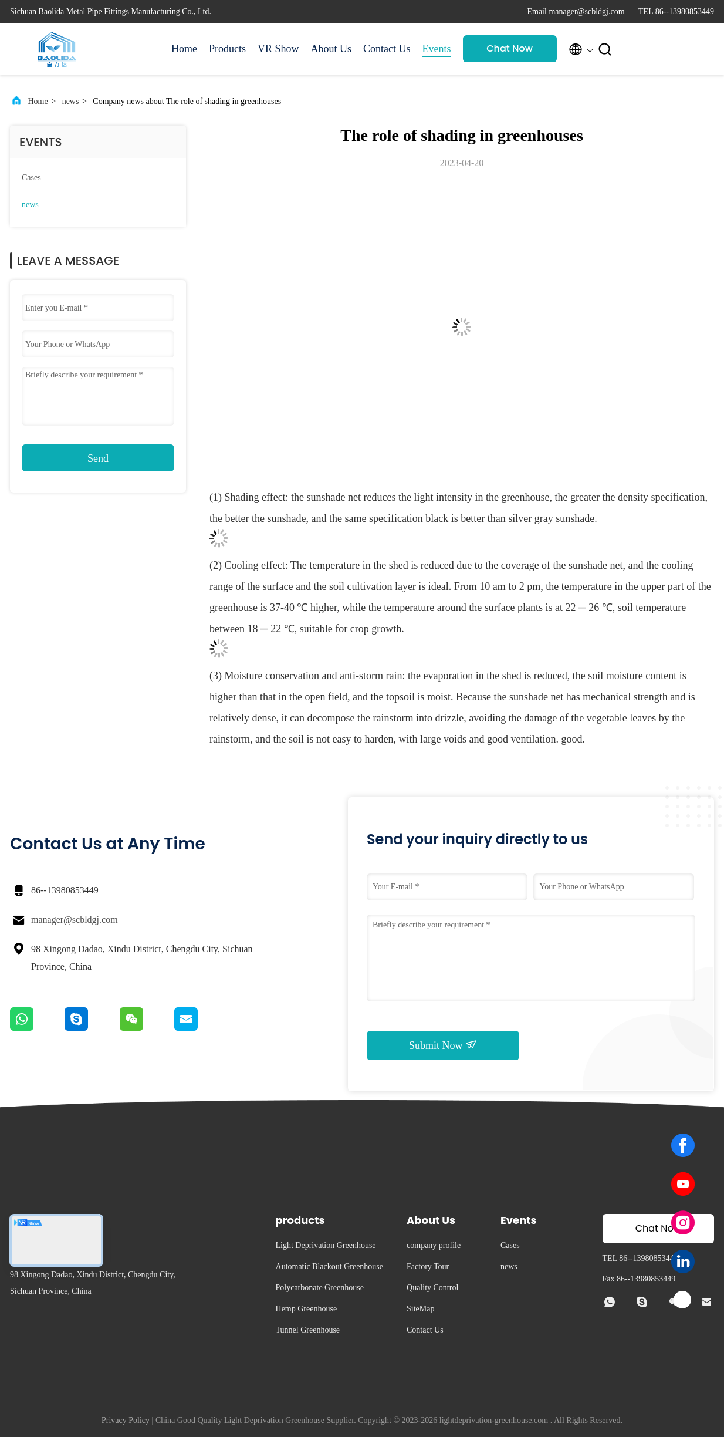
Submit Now (443, 1044)
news (70, 101)
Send (98, 458)
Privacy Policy (126, 1420)
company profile (434, 1245)
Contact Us (387, 49)
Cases (31, 177)
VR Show (278, 49)
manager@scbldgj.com (74, 920)
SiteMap (420, 1308)
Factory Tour (428, 1266)
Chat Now (509, 48)
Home (184, 49)
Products (227, 49)
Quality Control (432, 1287)
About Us (331, 49)
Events (436, 49)
